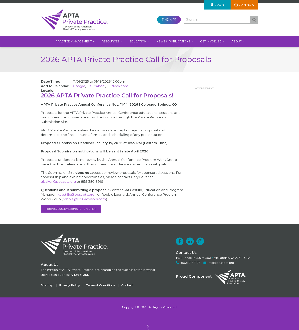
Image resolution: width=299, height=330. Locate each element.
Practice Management (73, 41)
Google (79, 86)
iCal (90, 86)
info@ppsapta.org (221, 263)
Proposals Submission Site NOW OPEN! (71, 208)
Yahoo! (99, 86)
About (236, 41)
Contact (127, 285)
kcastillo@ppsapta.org (76, 194)
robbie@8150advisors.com (84, 199)
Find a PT (169, 19)
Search (254, 20)
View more (80, 275)
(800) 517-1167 (190, 263)
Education (138, 41)
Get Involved (211, 41)
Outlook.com (117, 86)
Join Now (246, 4)
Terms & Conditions (100, 285)
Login (219, 4)
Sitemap (47, 285)
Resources (111, 41)
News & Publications (173, 41)
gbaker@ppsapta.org (58, 181)
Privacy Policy (69, 285)
